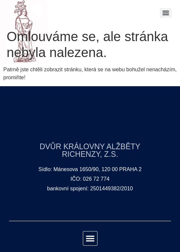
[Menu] (166, 13)
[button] (90, 238)
